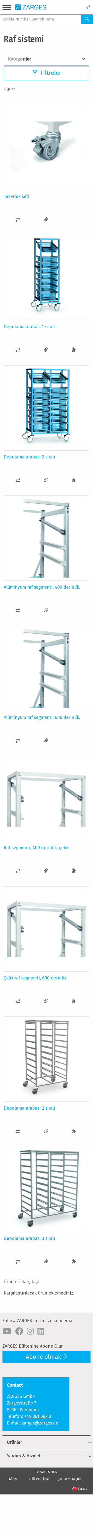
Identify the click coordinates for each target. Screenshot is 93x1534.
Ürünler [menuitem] (14, 1442)
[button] (18, 219)
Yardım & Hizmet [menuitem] (24, 1456)
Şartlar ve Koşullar (71, 1479)
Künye (13, 1479)
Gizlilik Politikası (38, 1479)
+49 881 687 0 (37, 1416)
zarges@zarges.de (40, 1423)
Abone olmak (44, 1356)
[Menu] (6, 8)
